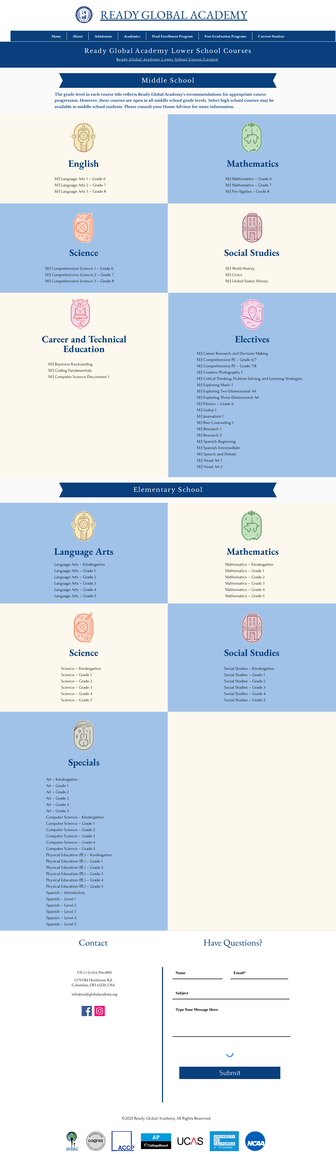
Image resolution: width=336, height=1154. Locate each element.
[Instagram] (99, 1011)
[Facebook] (87, 1011)
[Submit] (229, 1073)
